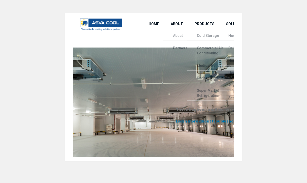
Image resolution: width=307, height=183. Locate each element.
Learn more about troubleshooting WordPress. (221, 121)
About (165, 31)
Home (147, 31)
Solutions (214, 31)
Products (187, 31)
